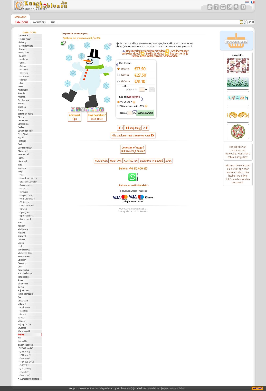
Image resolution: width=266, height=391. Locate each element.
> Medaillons (23, 52)
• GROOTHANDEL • (26, 348)
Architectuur (24, 100)
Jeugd (20, 171)
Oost (20, 266)
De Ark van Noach (28, 178)
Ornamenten (23, 270)
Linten (21, 242)
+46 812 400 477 (138, 168)
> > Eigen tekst (24, 38)
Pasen (23, 314)
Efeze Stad (22, 134)
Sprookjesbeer (26, 215)
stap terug (133, 128)
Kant (20, 222)
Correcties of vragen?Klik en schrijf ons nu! (133, 149)
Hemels (21, 157)
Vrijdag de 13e (24, 324)
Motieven (24, 76)
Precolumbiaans (25, 273)
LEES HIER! (97, 118)
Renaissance (23, 276)
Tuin (19, 297)
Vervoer (21, 317)
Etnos (22, 62)
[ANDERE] (25, 351)
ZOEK (168, 160)
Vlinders (21, 321)
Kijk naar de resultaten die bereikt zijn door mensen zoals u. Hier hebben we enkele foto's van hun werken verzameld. (238, 174)
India (20, 164)
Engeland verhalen (28, 181)
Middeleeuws (24, 249)
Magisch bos (26, 195)
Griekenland (23, 154)
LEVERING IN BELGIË (151, 160)
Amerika (21, 93)
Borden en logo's (25, 113)
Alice (22, 174)
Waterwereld (24, 331)
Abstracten (23, 89)
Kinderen (24, 69)
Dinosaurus (23, 123)
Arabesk (21, 96)
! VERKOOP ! (24, 35)
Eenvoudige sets (25, 130)
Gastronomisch (25, 147)
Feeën (20, 144)
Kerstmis (24, 310)
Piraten (23, 208)
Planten (23, 79)
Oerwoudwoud (27, 205)
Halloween (25, 307)
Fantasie (22, 140)
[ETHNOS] (25, 358)
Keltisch (21, 225)
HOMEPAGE (101, 160)
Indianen (24, 188)
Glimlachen (23, 151)
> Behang (22, 42)
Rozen (20, 280)
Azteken (21, 103)
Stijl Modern (23, 290)
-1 (121, 128)
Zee (21, 83)
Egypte (21, 137)
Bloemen (22, 106)
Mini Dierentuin (27, 198)
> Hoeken (22, 49)
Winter (21, 334)
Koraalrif (22, 236)
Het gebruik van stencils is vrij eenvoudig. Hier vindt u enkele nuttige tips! (237, 152)
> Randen (22, 55)
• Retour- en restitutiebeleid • (133, 185)
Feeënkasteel (26, 185)
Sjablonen (20, 16)
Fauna (23, 66)
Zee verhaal (25, 219)
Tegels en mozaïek (26, 293)
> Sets (20, 86)
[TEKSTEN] (25, 375)
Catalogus (21, 22)
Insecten (22, 168)
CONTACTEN (130, 160)
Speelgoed (24, 212)
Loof (20, 246)
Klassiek (24, 72)
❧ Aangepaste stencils (28, 378)
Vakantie (22, 304)
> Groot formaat (25, 45)
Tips (53, 22)
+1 (145, 128)
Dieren (21, 117)
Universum (23, 300)
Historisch (22, 161)
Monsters (39, 22)
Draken (21, 127)
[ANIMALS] (25, 355)
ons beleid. (180, 388)
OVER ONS (116, 160)
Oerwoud (22, 263)
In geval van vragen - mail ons (133, 190)
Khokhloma (23, 229)
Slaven (21, 287)
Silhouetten (23, 283)
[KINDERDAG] (27, 361)
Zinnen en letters (25, 344)
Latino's (21, 239)
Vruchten (22, 327)
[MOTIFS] (24, 365)
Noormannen (24, 256)
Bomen (21, 110)
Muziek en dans (25, 253)
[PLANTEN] (25, 368)
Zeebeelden (23, 341)
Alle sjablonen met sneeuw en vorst (133, 135)
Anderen (24, 59)
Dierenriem (23, 120)
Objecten (22, 259)
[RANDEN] (25, 371)
